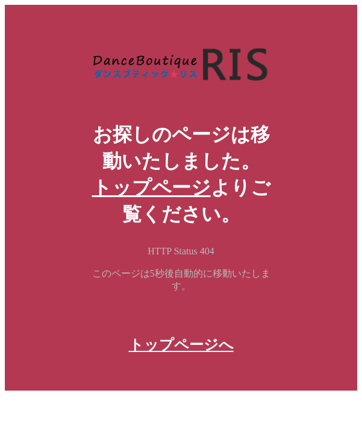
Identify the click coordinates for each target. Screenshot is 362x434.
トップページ (151, 187)
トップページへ (181, 345)
